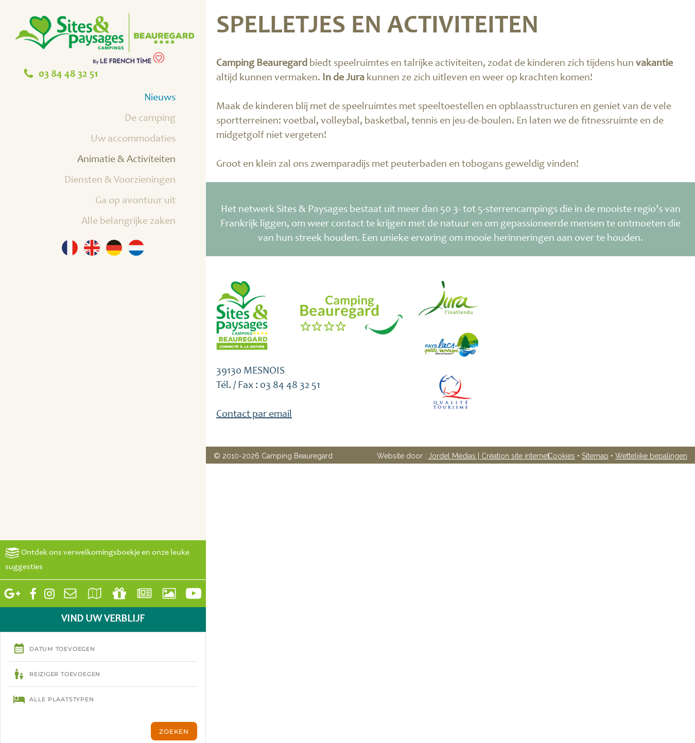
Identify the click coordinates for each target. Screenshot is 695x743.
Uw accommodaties (145, 140)
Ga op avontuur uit (147, 201)
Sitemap (595, 456)
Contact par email (254, 415)
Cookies (561, 456)
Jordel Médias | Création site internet (488, 456)
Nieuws (171, 99)
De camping (162, 119)
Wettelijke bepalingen (651, 456)
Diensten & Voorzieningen (131, 181)
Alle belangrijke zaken (140, 222)
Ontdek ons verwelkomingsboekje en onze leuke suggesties (97, 559)
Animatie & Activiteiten (138, 160)
